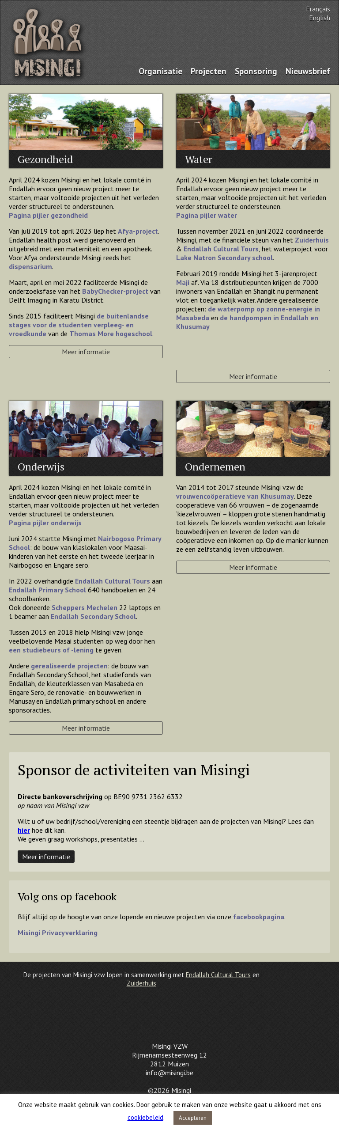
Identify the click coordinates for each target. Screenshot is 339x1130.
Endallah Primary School (47, 589)
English (319, 17)
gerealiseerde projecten (69, 665)
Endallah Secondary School (93, 616)
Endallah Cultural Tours (112, 580)
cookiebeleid (145, 1117)
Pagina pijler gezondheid (48, 215)
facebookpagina (258, 916)
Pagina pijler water (206, 215)
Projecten (208, 70)
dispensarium (30, 266)
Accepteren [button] (193, 1118)
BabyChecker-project (115, 291)
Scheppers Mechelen (84, 607)
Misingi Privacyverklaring (58, 932)
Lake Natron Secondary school (224, 257)
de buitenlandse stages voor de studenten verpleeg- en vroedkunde (79, 324)
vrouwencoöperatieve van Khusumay (235, 496)
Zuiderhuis (312, 239)
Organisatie (160, 70)
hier (24, 830)
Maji (182, 282)
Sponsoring (256, 70)
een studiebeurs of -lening (51, 649)
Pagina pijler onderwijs (45, 522)
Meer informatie (86, 351)
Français (318, 8)
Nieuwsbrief (308, 70)
